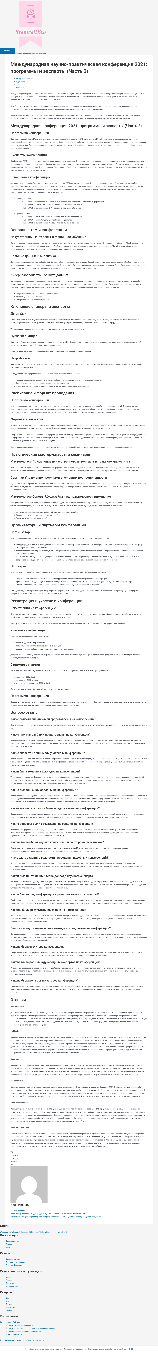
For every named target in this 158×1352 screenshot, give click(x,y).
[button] (79, 1152)
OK (131, 1349)
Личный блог (21, 88)
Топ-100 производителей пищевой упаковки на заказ (23, 1340)
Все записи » (19, 1211)
